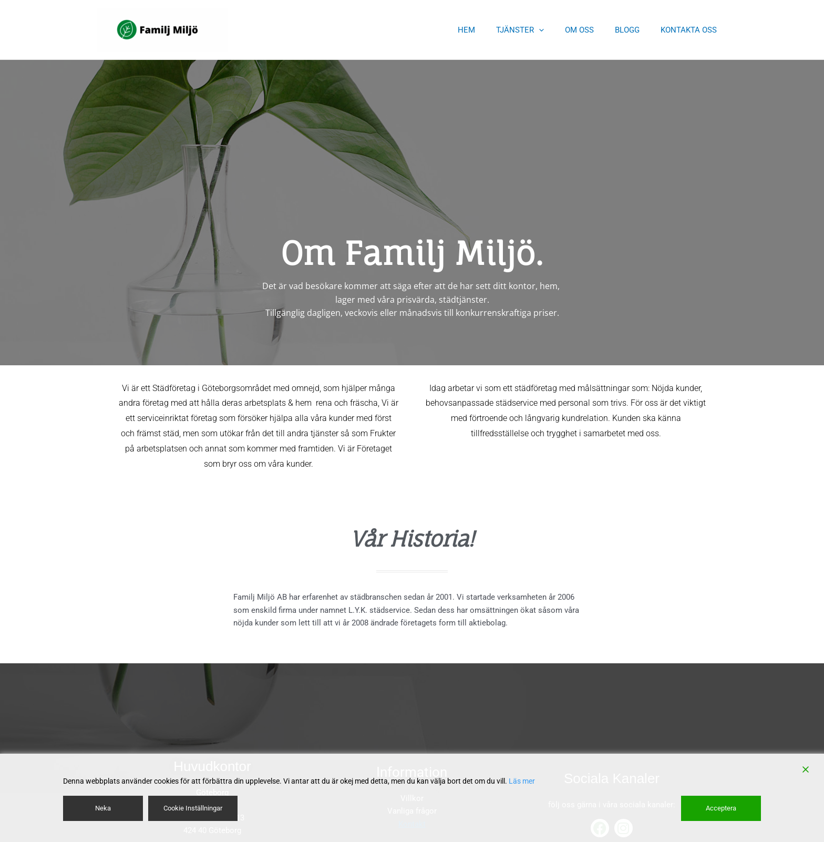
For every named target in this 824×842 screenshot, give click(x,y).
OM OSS (592, 30)
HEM (490, 30)
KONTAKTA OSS (691, 30)
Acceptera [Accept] (721, 808)
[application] (557, 30)
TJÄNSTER (538, 30)
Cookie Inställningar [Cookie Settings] (194, 808)
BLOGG (635, 30)
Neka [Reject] (102, 808)
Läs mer (522, 781)
